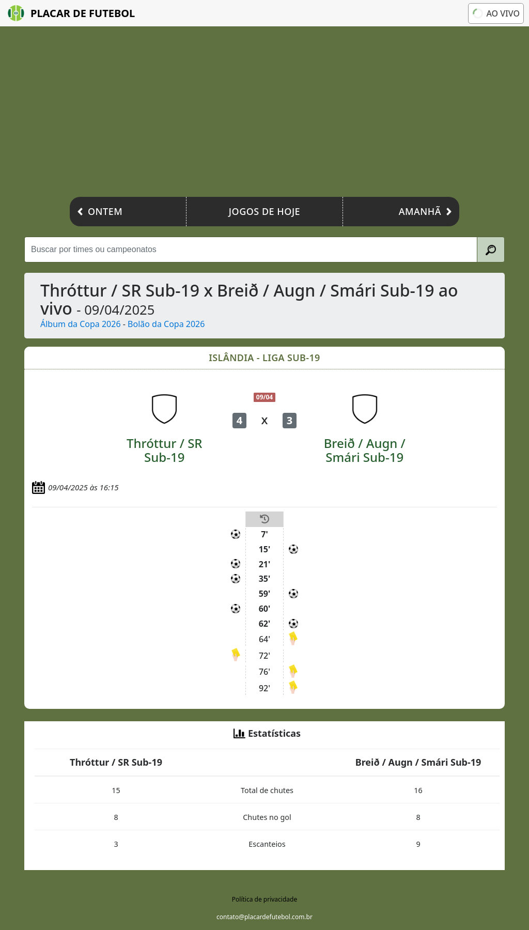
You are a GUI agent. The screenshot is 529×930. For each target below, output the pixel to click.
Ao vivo (496, 13)
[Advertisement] (264, 114)
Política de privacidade (264, 899)
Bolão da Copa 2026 (166, 324)
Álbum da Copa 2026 (80, 324)
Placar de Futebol (71, 13)
